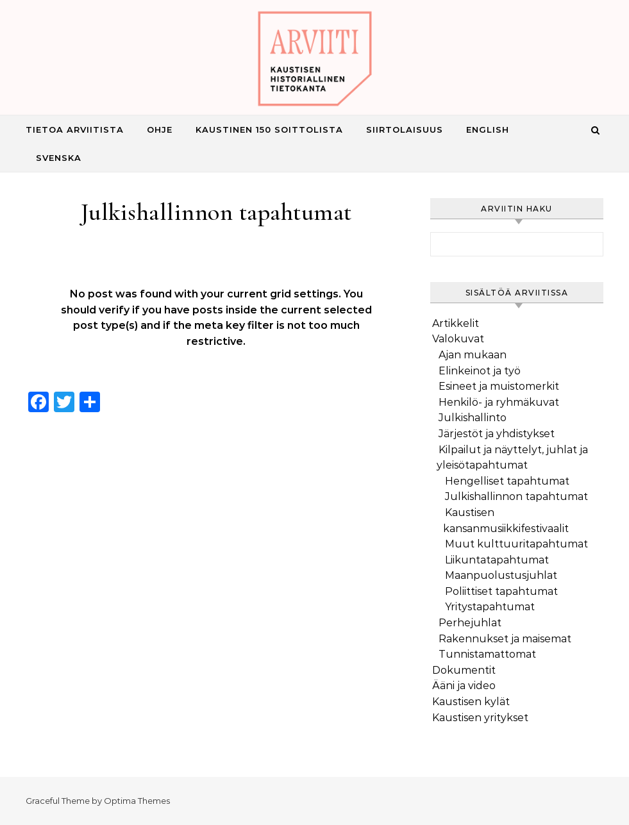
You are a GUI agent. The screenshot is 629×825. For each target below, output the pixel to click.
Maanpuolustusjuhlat (501, 575)
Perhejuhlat (470, 623)
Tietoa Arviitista (75, 129)
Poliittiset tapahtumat (501, 591)
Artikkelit (455, 323)
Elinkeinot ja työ (480, 371)
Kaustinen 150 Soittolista (269, 129)
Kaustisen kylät (471, 702)
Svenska (58, 158)
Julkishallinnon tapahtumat (516, 496)
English (487, 129)
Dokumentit (464, 670)
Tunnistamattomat (487, 654)
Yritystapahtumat (490, 607)
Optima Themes (137, 801)
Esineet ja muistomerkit (499, 386)
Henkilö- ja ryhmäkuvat (499, 402)
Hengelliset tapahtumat (507, 481)
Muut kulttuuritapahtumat (516, 544)
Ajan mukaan (473, 355)
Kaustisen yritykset (480, 718)
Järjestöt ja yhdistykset (497, 434)
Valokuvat (458, 339)
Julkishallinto (473, 418)
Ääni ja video (464, 685)
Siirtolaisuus (404, 129)
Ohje (159, 129)
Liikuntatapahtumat (497, 560)
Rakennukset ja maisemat (505, 639)
